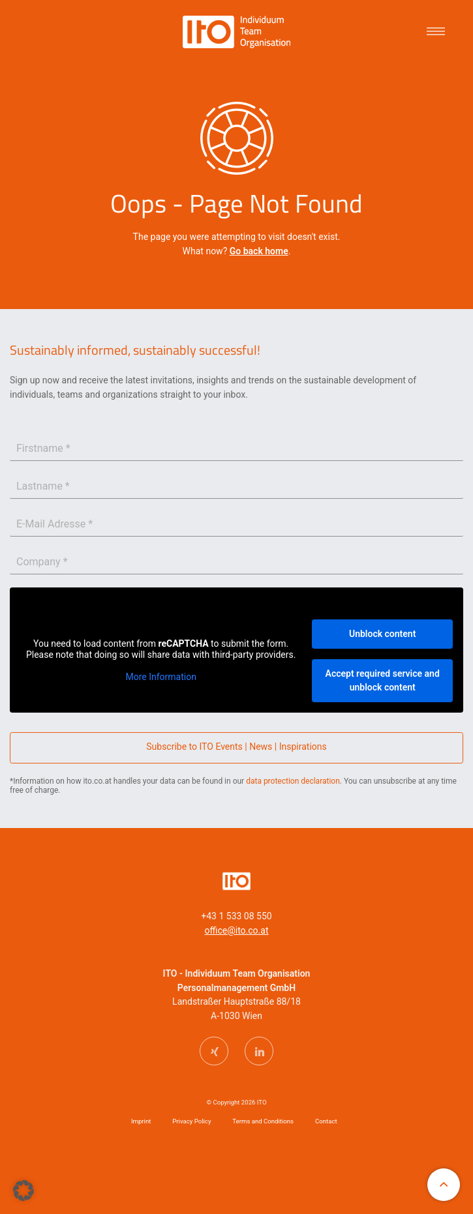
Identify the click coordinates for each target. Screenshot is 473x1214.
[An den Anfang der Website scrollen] (443, 1184)
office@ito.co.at (237, 930)
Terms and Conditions (263, 1121)
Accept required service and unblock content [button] (383, 680)
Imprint (141, 1121)
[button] (23, 1190)
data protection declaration (293, 781)
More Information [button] (160, 677)
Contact (326, 1121)
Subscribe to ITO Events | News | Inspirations (236, 746)
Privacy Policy (191, 1121)
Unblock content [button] (382, 633)
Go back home (259, 251)
